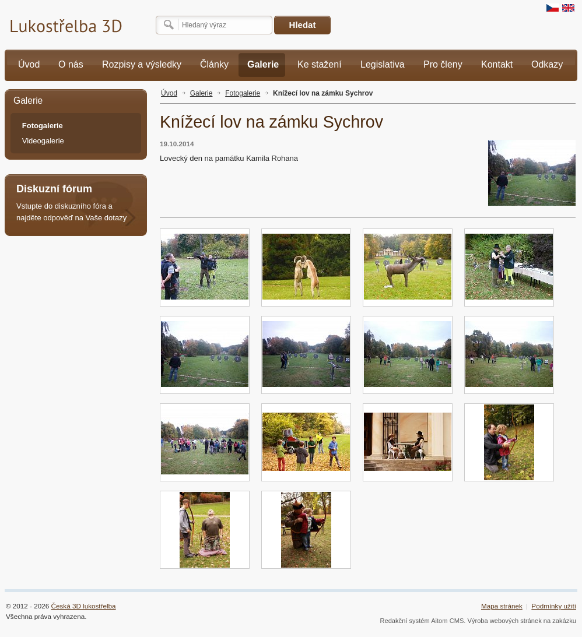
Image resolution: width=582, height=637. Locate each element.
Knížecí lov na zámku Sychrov (323, 93)
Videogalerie (43, 140)
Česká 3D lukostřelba (83, 606)
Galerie (201, 93)
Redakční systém (404, 620)
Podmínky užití (553, 606)
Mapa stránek (502, 606)
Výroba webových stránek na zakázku (522, 620)
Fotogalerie (242, 93)
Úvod (169, 93)
